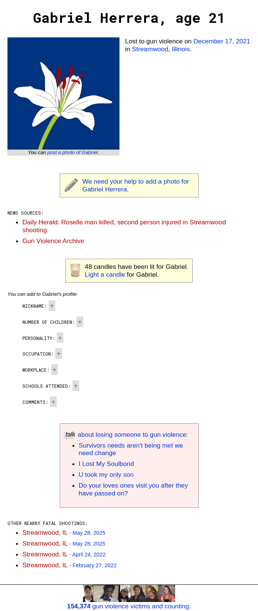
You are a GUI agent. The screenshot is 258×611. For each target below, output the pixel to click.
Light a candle (105, 274)
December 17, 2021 (221, 41)
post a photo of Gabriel (72, 152)
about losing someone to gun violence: (126, 434)
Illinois (181, 49)
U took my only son (106, 474)
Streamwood (150, 49)
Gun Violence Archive (53, 241)
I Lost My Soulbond (106, 463)
